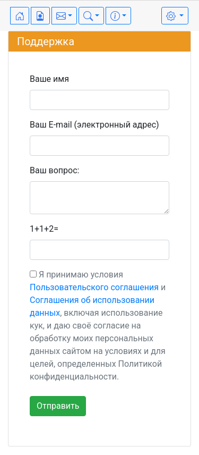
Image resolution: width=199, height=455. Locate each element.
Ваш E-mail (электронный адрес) (94, 125)
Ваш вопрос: (54, 170)
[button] (64, 15)
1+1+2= (44, 229)
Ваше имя (49, 79)
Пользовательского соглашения (94, 287)
